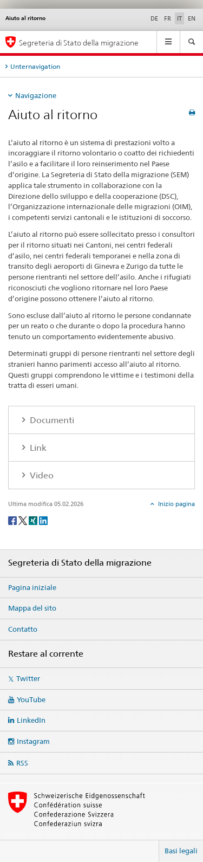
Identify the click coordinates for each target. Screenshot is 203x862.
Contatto (22, 629)
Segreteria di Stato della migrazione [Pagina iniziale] (79, 42)
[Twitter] (23, 520)
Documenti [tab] (51, 420)
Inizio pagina (175, 504)
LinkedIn (31, 720)
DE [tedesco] (154, 18)
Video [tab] (41, 475)
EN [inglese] (191, 18)
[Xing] (34, 520)
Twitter (28, 678)
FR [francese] (167, 18)
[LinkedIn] (43, 520)
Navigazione (35, 95)
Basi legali (181, 850)
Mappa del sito (32, 608)
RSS (22, 763)
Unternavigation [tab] (35, 66)
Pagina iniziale (32, 587)
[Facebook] (13, 520)
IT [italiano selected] (179, 18)
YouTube (31, 699)
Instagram (33, 741)
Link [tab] (37, 448)
